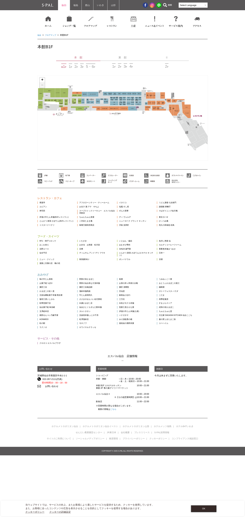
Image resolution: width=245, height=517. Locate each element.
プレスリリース (142, 494)
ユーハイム (175, 380)
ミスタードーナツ (48, 240)
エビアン (43, 210)
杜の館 (42, 380)
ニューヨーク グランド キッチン (143, 231)
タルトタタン (89, 359)
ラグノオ (43, 386)
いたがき (87, 258)
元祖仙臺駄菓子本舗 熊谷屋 (53, 334)
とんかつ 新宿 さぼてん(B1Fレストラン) (56, 233)
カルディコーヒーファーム (183, 265)
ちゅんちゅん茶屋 (92, 225)
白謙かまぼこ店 (91, 347)
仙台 (64, 5)
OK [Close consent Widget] (203, 508)
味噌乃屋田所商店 (92, 240)
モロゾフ (87, 380)
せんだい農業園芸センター (89, 494)
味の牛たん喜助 (47, 310)
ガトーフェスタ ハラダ (181, 328)
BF (63, 66)
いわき (100, 5)
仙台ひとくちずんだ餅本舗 (96, 353)
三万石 (130, 340)
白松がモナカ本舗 (135, 347)
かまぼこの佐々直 (48, 328)
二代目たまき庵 (91, 231)
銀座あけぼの (133, 334)
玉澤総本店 (45, 359)
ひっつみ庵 (175, 231)
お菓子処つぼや (47, 316)
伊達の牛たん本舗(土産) (138, 359)
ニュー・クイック (48, 286)
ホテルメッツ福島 (163, 488)
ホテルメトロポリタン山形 (136, 488)
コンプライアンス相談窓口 (185, 500)
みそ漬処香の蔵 (134, 374)
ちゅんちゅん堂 (178, 359)
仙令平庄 (43, 277)
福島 (75, 5)
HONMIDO (44, 374)
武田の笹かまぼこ (179, 353)
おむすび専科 (133, 265)
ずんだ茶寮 (132, 216)
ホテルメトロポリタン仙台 (65, 488)
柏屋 (129, 310)
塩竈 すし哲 (132, 210)
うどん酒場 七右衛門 (180, 204)
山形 (113, 5)
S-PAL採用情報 (161, 494)
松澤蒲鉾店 (88, 374)
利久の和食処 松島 (179, 240)
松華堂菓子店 (46, 347)
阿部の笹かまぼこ (92, 310)
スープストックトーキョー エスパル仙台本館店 (100, 218)
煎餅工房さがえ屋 (135, 353)
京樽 (85, 271)
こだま (173, 334)
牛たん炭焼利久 (91, 334)
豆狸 (172, 286)
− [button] (42, 85)
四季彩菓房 (175, 340)
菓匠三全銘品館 (91, 322)
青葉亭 (42, 204)
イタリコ (131, 204)
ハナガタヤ (132, 365)
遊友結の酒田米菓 (135, 380)
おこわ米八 (45, 265)
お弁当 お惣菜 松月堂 (95, 265)
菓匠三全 (43, 322)
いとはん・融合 (134, 258)
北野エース (45, 271)
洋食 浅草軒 (132, 240)
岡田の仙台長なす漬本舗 (95, 316)
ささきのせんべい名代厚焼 (96, 340)
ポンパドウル (133, 286)
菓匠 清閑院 (132, 322)
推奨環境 (113, 500)
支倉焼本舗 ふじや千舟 (94, 365)
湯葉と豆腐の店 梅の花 (51, 292)
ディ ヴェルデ (134, 225)
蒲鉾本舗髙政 (89, 328)
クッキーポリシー (158, 500)
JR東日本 (111, 494)
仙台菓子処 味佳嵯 (48, 353)
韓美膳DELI (89, 286)
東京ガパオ (175, 225)
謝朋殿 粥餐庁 (177, 210)
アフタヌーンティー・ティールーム (100, 204)
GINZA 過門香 (134, 271)
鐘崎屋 (173, 322)
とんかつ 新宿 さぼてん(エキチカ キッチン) (144, 278)
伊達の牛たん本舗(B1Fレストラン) (56, 225)
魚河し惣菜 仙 (177, 258)
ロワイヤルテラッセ (93, 386)
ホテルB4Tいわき (184, 488)
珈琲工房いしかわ (48, 340)
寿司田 (42, 216)
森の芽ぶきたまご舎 (180, 374)
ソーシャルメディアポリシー (90, 500)
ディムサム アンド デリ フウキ (98, 277)
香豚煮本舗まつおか (180, 271)
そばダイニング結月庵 (181, 216)
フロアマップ (52, 35)
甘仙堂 (130, 328)
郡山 (87, 5)
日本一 (173, 277)
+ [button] (42, 80)
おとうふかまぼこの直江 (182, 316)
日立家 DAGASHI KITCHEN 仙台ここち (187, 366)
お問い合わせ (49, 447)
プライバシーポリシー (134, 500)
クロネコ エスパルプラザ (51, 404)
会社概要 (125, 494)
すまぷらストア (178, 347)
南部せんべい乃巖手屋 (50, 365)
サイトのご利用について (59, 500)
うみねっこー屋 (178, 310)
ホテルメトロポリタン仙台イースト (100, 488)
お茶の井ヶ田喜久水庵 (138, 316)
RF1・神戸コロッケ (49, 258)
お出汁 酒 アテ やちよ (94, 210)
